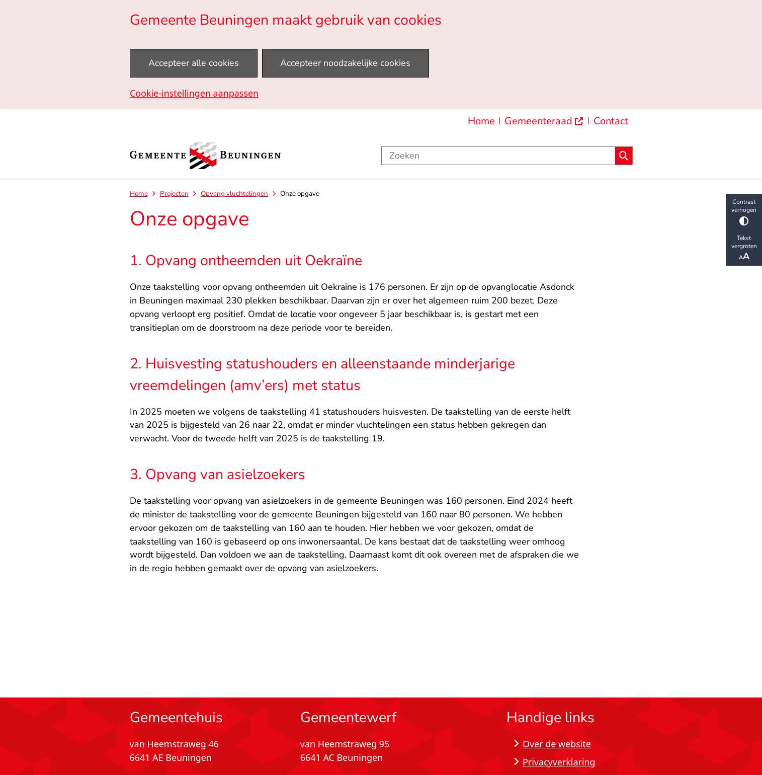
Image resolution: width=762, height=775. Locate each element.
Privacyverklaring (559, 762)
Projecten (174, 193)
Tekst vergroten (744, 248)
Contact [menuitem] (611, 121)
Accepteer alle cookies (193, 63)
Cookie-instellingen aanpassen (194, 93)
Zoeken (623, 156)
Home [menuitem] (481, 121)
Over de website (557, 744)
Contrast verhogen (744, 211)
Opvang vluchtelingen (234, 193)
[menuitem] (544, 121)
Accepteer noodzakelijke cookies (345, 63)
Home (139, 193)
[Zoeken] (499, 156)
